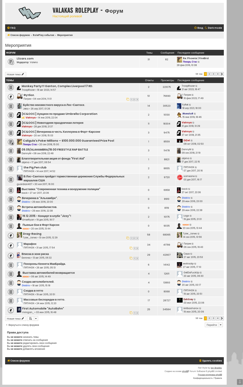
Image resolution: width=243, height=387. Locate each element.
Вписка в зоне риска (35, 254)
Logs (186, 215)
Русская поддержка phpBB (210, 374)
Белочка (26, 257)
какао (26, 228)
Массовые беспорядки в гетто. (44, 299)
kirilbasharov (191, 308)
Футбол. (29, 95)
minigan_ (28, 312)
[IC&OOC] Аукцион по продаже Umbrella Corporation (59, 114)
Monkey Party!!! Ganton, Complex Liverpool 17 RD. (57, 86)
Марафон (30, 244)
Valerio (34, 62)
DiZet (187, 140)
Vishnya (31, 117)
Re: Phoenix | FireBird (196, 58)
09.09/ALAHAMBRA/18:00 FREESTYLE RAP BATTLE (55, 149)
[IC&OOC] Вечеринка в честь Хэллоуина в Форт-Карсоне (61, 132)
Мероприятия (18, 45)
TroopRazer (28, 89)
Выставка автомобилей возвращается (49, 273)
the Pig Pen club (35, 167)
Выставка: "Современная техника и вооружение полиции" (61, 189)
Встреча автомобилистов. (39, 207)
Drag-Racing (32, 234)
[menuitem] (11, 28)
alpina (25, 162)
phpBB (185, 371)
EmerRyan (28, 219)
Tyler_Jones (30, 237)
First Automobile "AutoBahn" (43, 308)
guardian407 (24, 184)
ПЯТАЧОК (29, 171)
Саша (187, 253)
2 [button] (209, 73)
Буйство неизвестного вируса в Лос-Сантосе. (54, 105)
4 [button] (217, 73)
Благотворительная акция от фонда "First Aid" (53, 158)
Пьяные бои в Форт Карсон (41, 225)
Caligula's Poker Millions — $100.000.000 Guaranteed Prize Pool (68, 141)
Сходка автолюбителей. (38, 282)
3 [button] (213, 73)
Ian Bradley (216, 367)
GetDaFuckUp (191, 272)
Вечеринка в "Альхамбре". (40, 198)
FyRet (185, 104)
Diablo (26, 201)
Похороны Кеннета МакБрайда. (45, 264)
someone (189, 176)
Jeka (25, 108)
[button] (222, 74)
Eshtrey (188, 299)
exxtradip (188, 263)
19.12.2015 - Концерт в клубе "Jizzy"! (46, 216)
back (25, 192)
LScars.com (25, 58)
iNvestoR (187, 113)
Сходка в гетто (33, 291)
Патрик (27, 98)
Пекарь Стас (190, 61)
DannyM (26, 153)
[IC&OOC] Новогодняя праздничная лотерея (52, 123)
